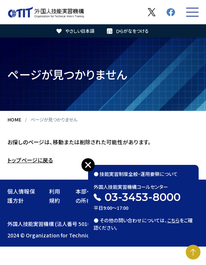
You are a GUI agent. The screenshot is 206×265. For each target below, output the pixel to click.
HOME (14, 119)
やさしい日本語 (79, 31)
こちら (173, 220)
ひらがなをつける (132, 31)
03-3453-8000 (143, 197)
